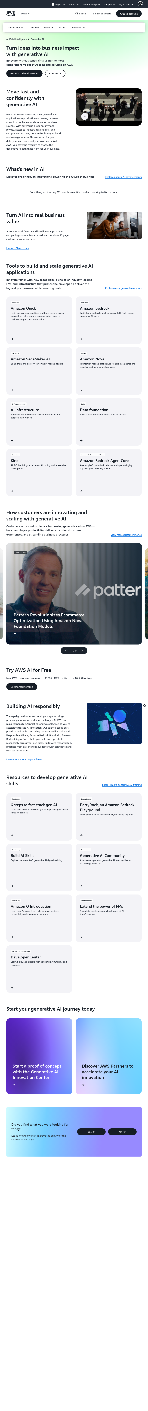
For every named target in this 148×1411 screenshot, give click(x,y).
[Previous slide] (64, 650)
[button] (129, 13)
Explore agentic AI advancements (123, 176)
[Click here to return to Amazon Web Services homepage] (10, 15)
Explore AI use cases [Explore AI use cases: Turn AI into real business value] (17, 248)
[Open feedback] (144, 705)
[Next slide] (83, 650)
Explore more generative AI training (122, 784)
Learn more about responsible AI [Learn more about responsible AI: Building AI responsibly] (24, 759)
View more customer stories (126, 534)
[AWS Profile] (140, 3)
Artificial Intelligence (16, 39)
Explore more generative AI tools (123, 288)
